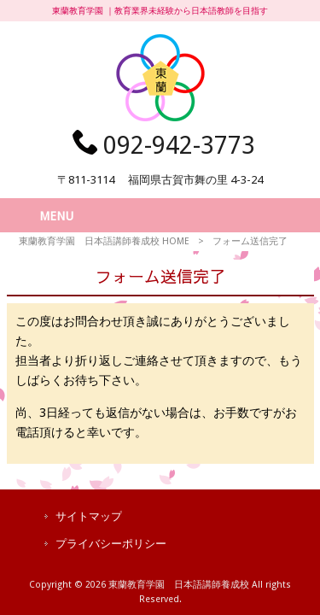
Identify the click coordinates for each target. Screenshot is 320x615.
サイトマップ (88, 516)
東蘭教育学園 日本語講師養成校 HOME (104, 241)
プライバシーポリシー (110, 543)
